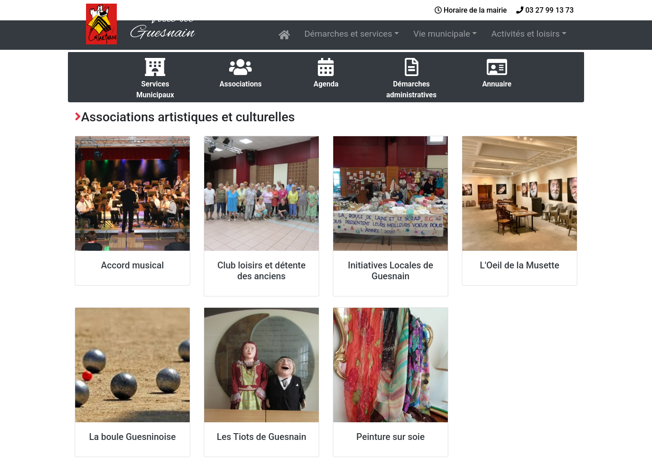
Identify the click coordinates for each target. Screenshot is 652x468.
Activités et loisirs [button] (525, 34)
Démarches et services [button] (348, 34)
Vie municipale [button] (441, 34)
